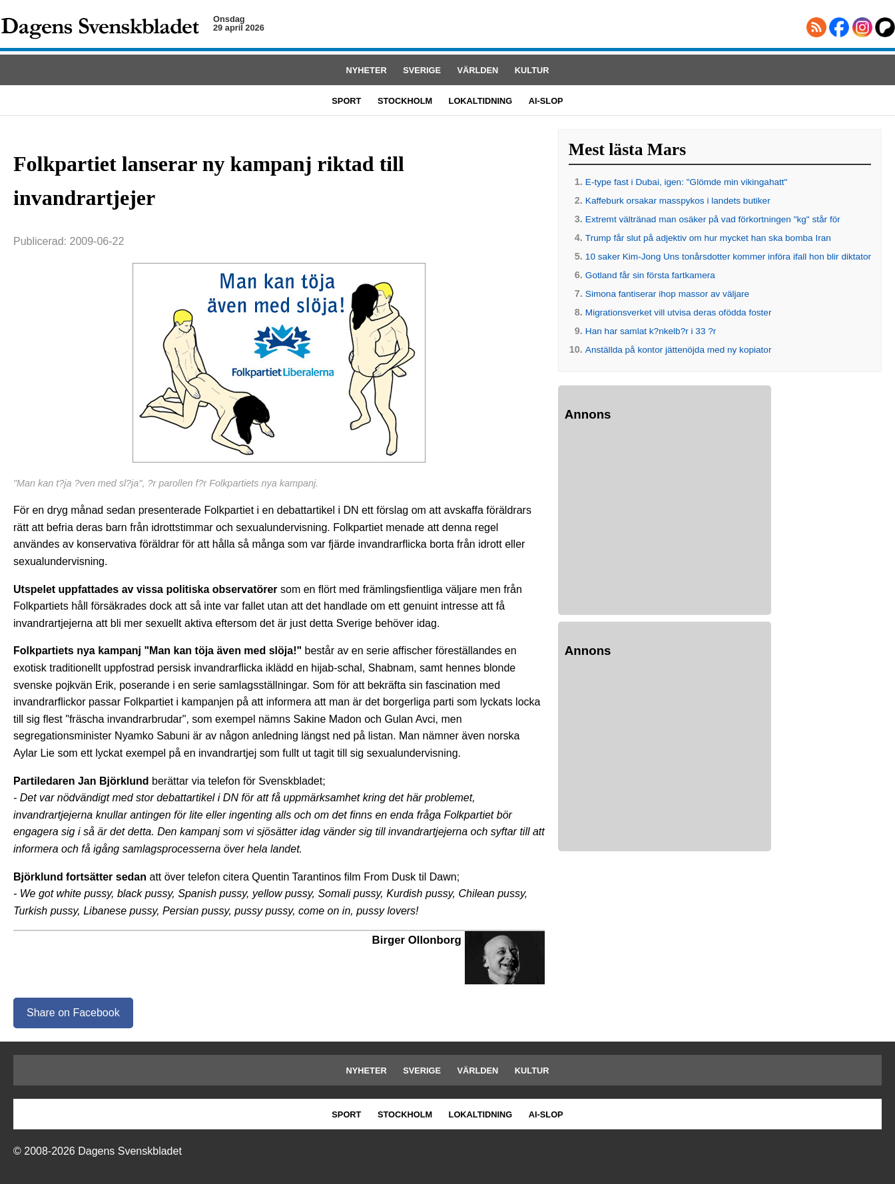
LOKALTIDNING (481, 101)
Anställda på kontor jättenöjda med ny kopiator (678, 350)
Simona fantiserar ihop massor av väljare (667, 294)
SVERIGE (422, 70)
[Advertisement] (664, 520)
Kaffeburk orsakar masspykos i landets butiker (677, 201)
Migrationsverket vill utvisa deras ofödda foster (678, 312)
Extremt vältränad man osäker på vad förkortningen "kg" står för (712, 219)
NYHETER (366, 70)
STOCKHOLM (405, 101)
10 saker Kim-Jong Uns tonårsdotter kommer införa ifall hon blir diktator (728, 257)
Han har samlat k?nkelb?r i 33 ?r (650, 331)
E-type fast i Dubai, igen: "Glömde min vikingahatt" (686, 182)
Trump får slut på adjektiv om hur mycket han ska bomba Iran (708, 238)
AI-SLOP (546, 101)
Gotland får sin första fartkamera (650, 275)
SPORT (346, 101)
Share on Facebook (73, 1012)
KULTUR (532, 70)
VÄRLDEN (478, 70)
